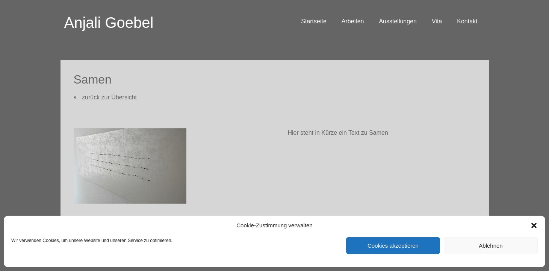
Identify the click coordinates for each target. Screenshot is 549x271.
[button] (534, 225)
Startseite (314, 21)
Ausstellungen (398, 21)
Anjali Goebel (109, 22)
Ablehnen (490, 245)
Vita (437, 21)
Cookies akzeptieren (393, 245)
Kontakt (467, 21)
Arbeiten (353, 21)
